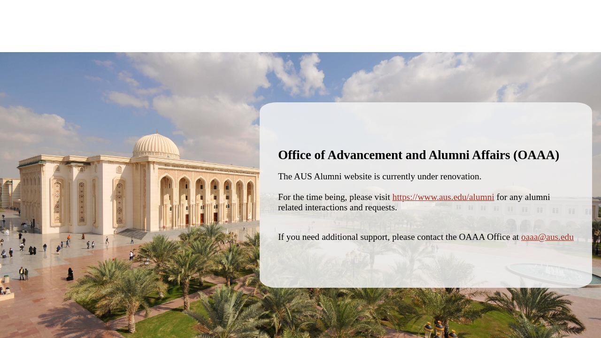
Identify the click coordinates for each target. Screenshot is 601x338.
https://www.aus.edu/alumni (443, 197)
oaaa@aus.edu (547, 237)
